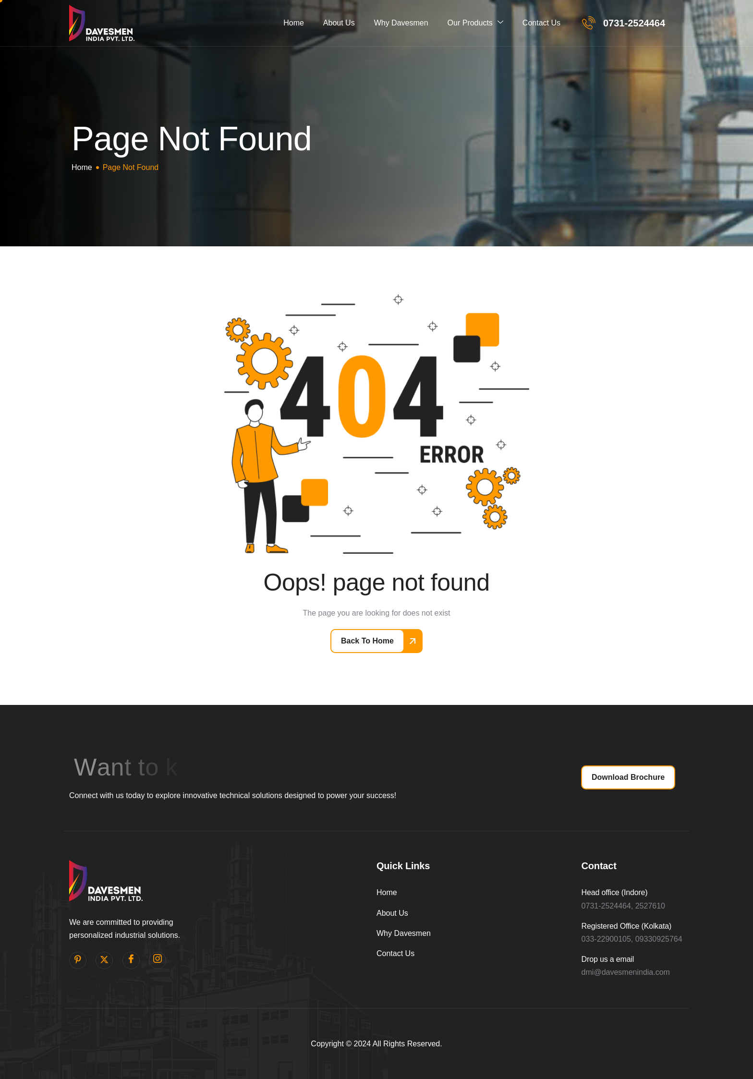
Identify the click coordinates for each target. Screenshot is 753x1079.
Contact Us (541, 23)
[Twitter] (104, 960)
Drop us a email (608, 959)
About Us (339, 23)
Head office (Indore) (615, 892)
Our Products (475, 22)
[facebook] (131, 960)
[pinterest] (77, 960)
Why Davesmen (401, 23)
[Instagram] (157, 960)
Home (293, 23)
